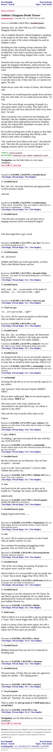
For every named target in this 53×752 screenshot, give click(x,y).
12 (2, 500)
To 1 (27, 209)
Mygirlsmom (38, 523)
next (15, 165)
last (19, 165)
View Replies (30, 177)
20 (2, 710)
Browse (4, 4)
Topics (38, 4)
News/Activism (46, 2)
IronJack (37, 684)
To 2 (27, 280)
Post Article (47, 4)
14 (2, 553)
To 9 (27, 452)
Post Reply (6, 177)
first (3, 165)
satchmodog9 (38, 366)
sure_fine (36, 243)
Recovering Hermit (41, 553)
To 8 (27, 430)
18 (2, 661)
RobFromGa (38, 580)
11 (2, 475)
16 (2, 605)
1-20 (7, 165)
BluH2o (36, 605)
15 (2, 580)
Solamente (37, 661)
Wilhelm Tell (38, 475)
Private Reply (18, 177)
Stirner (36, 638)
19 (2, 684)
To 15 (27, 641)
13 (2, 523)
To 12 (27, 712)
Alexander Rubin (40, 273)
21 (12, 165)
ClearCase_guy (39, 301)
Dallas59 (36, 344)
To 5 (27, 326)
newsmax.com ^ (7, 18)
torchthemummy (39, 203)
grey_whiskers (38, 423)
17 (2, 638)
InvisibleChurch (39, 175)
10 (2, 445)
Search (11, 4)
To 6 (27, 504)
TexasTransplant (40, 500)
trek (34, 324)
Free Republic (7, 2)
